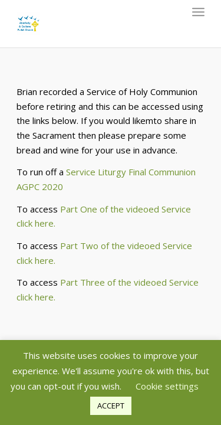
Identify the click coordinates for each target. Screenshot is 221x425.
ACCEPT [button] (110, 405)
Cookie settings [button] (167, 386)
